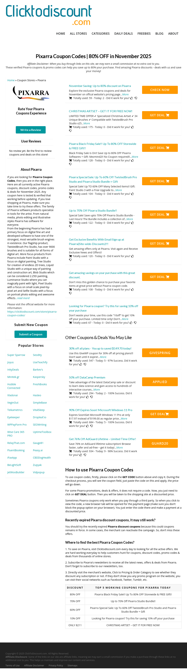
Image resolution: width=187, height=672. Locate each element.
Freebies (144, 34)
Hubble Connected (13, 386)
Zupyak (37, 465)
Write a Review (30, 129)
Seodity (37, 355)
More (125, 94)
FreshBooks (40, 384)
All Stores (78, 34)
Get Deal (159, 115)
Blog (159, 34)
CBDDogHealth (42, 457)
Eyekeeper (13, 417)
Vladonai (12, 395)
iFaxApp (12, 457)
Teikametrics (15, 410)
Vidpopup (39, 472)
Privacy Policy (56, 665)
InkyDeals (13, 369)
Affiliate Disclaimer (34, 665)
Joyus (10, 362)
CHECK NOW (160, 90)
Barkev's (38, 369)
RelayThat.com (16, 443)
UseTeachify (40, 362)
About (173, 34)
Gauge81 (38, 443)
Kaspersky (39, 377)
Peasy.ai (38, 450)
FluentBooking (16, 450)
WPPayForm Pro (17, 424)
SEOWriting (39, 424)
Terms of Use (13, 665)
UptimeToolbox (42, 432)
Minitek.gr (13, 377)
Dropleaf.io (39, 417)
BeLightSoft (14, 465)
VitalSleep (39, 410)
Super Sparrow (16, 355)
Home (60, 34)
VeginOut (12, 402)
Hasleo (37, 395)
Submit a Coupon (30, 334)
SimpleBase (40, 402)
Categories (101, 34)
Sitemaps (73, 665)
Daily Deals (123, 34)
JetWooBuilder (15, 472)
